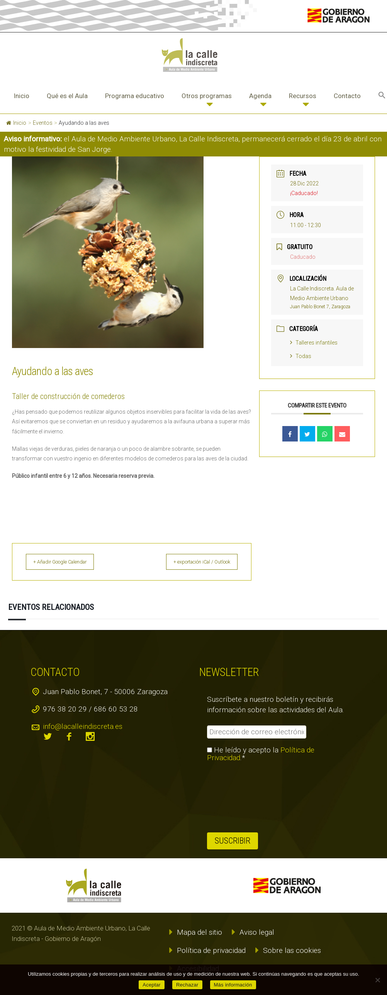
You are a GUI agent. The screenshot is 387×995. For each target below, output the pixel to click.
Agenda (260, 96)
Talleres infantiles (314, 343)
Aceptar (152, 985)
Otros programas (207, 96)
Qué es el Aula (67, 96)
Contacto (347, 96)
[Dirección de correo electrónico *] (256, 732)
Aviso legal (256, 932)
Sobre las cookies (292, 950)
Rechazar (187, 985)
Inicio (21, 96)
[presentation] (238, 797)
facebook (69, 736)
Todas (300, 356)
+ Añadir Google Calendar (67, 562)
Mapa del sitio (199, 932)
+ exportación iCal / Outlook (194, 562)
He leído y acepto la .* (260, 754)
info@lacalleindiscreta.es (82, 726)
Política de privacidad (211, 950)
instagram (90, 736)
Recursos (302, 96)
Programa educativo (134, 96)
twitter (48, 736)
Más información (233, 985)
